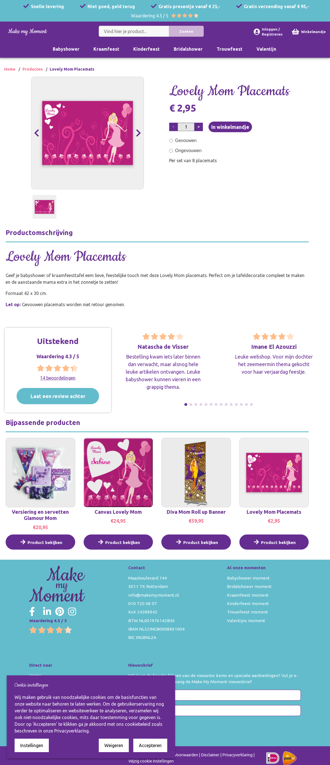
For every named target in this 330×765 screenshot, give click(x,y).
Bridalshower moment (249, 586)
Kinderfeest (146, 49)
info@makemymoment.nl (153, 595)
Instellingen (31, 745)
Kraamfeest (106, 49)
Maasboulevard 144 (147, 578)
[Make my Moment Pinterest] (59, 611)
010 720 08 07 (142, 603)
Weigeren (113, 745)
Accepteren (150, 745)
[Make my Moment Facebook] (32, 611)
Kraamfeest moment (248, 595)
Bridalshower (188, 49)
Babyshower (66, 49)
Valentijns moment (246, 620)
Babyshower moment (248, 578)
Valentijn (266, 49)
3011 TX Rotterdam (148, 586)
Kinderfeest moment (248, 603)
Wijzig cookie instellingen (151, 761)
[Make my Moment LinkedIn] (47, 611)
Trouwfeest (229, 49)
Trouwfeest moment (247, 612)
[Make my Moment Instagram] (72, 611)
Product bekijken (40, 547)
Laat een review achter (65, 396)
